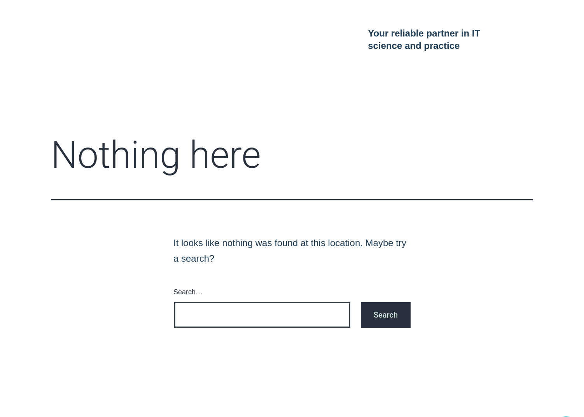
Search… (188, 292)
